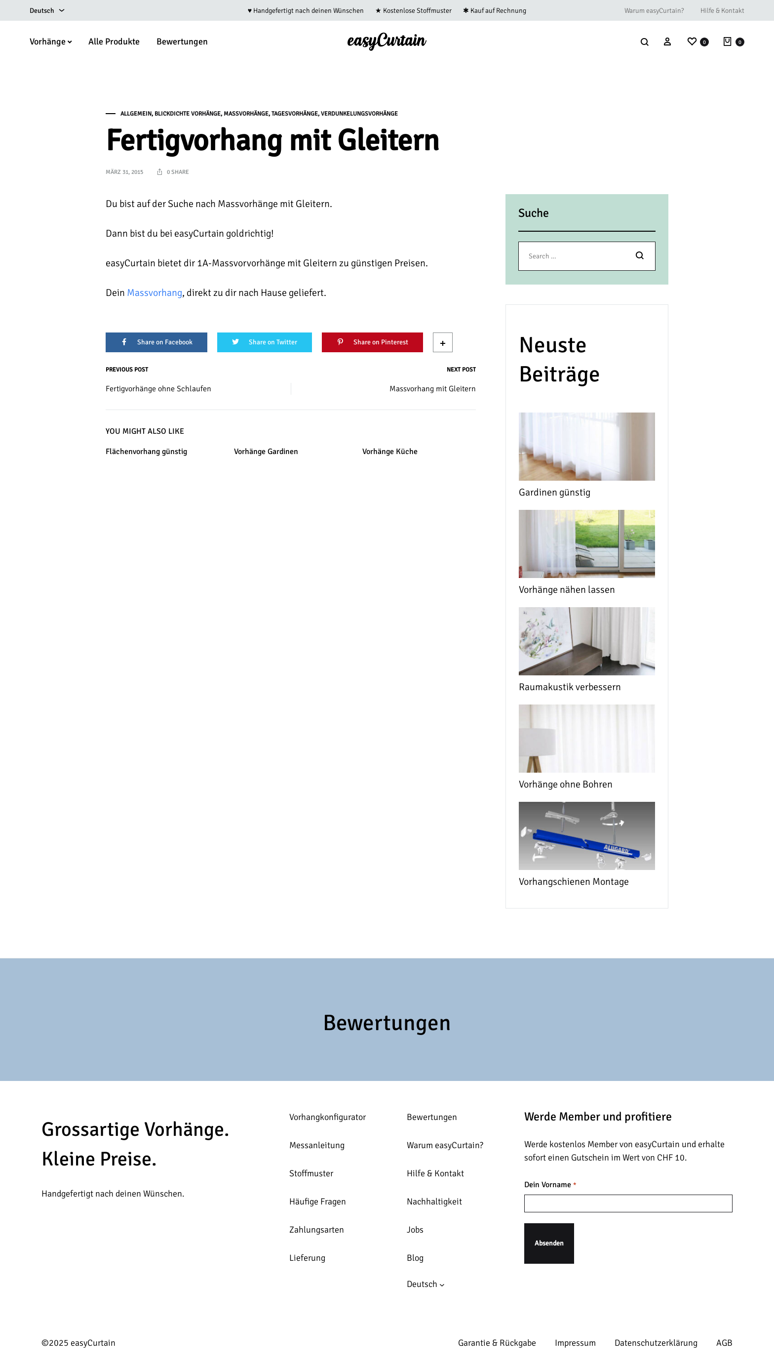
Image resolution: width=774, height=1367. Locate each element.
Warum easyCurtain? (654, 10)
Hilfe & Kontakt (722, 10)
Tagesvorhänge (294, 114)
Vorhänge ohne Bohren (566, 784)
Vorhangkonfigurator (327, 1117)
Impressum (575, 1342)
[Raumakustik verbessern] (587, 643)
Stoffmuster (311, 1173)
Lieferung (307, 1257)
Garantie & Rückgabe (497, 1342)
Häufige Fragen (317, 1201)
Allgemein (136, 114)
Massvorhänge (246, 114)
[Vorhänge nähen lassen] (587, 546)
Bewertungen (182, 41)
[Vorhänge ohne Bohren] (587, 740)
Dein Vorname (550, 1185)
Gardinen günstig (554, 492)
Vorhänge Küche (390, 451)
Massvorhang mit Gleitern (432, 389)
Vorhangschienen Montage (574, 881)
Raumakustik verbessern (570, 687)
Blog (415, 1257)
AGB (724, 1342)
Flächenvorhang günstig (146, 451)
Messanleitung (317, 1145)
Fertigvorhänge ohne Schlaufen (158, 389)
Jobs (415, 1229)
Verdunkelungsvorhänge (359, 114)
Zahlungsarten (316, 1229)
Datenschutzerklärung (656, 1342)
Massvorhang (154, 293)
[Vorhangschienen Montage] (587, 838)
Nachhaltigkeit (434, 1201)
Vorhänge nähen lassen (567, 589)
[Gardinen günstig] (587, 449)
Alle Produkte (114, 41)
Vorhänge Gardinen (266, 451)
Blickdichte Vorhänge (188, 114)
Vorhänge (51, 41)
